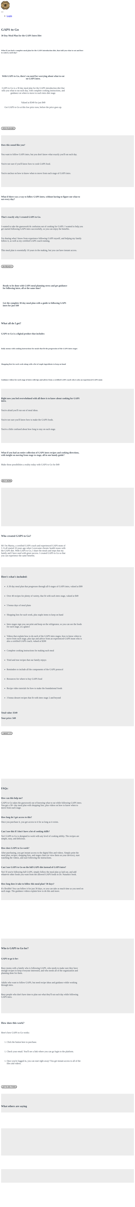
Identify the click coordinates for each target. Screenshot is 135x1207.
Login (9, 16)
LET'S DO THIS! (9, 1087)
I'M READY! (7, 266)
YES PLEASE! (8, 128)
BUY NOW (6, 481)
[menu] (67, 16)
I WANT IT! (6, 733)
